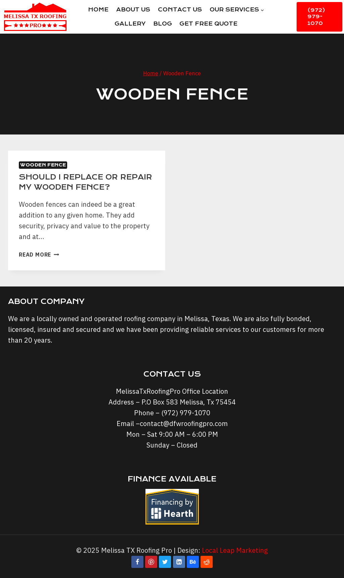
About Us (133, 9)
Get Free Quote (208, 24)
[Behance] (193, 562)
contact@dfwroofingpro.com (184, 423)
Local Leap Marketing (235, 550)
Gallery (130, 24)
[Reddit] (207, 562)
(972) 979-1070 (316, 16)
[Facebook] (137, 562)
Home (98, 9)
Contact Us (180, 9)
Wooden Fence (43, 164)
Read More (39, 254)
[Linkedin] (179, 562)
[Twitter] (165, 562)
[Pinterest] (151, 562)
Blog (162, 24)
